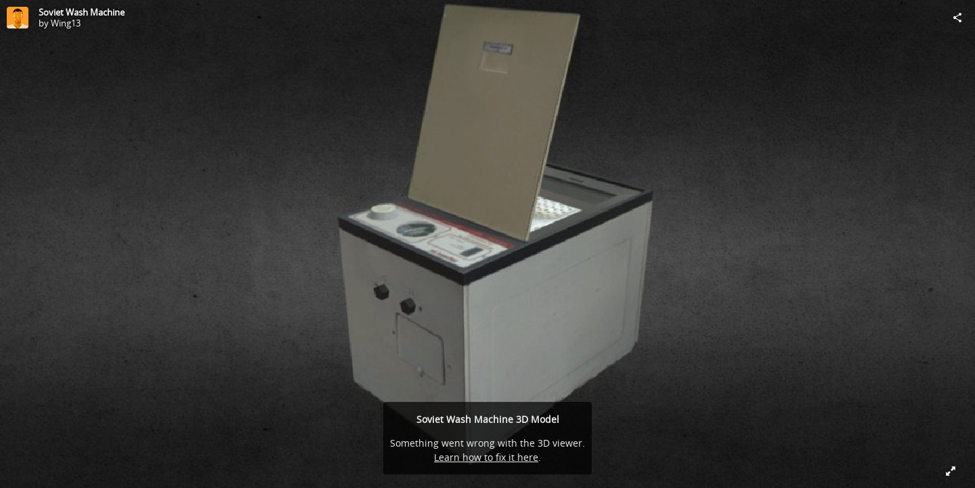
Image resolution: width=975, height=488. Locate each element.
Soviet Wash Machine (82, 12)
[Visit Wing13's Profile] (17, 17)
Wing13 (66, 23)
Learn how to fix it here (486, 457)
